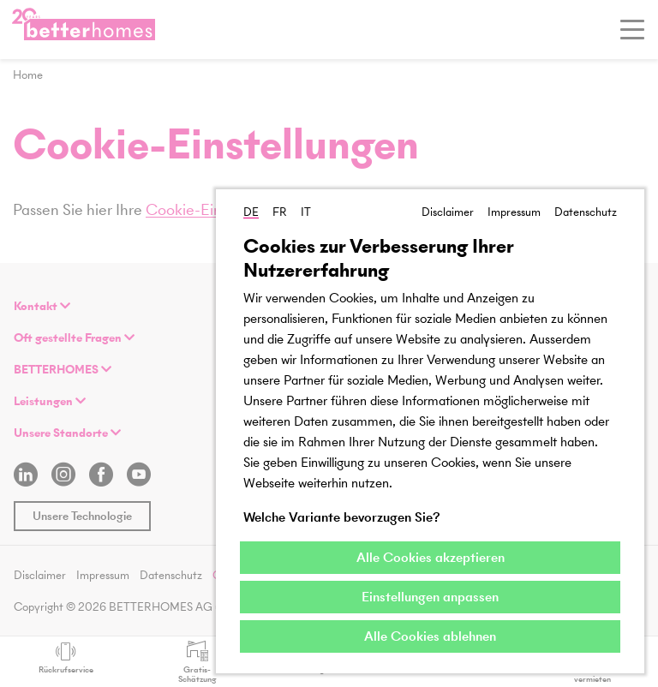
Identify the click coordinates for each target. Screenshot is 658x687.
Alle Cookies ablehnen (430, 636)
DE (251, 212)
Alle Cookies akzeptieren (430, 557)
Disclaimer (448, 212)
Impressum (514, 212)
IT (306, 212)
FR (279, 212)
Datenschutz (585, 212)
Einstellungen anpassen (430, 597)
